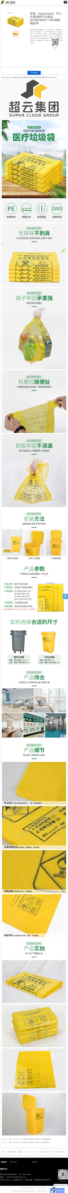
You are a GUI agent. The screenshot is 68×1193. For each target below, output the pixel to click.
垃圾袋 (20, 1152)
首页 (3, 1152)
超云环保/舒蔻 (11, 1152)
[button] (65, 2)
